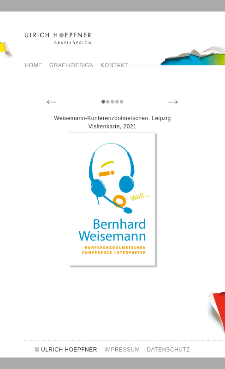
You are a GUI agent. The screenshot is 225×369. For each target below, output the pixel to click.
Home (33, 65)
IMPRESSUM (122, 349)
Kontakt (114, 65)
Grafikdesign (71, 65)
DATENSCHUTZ (168, 349)
